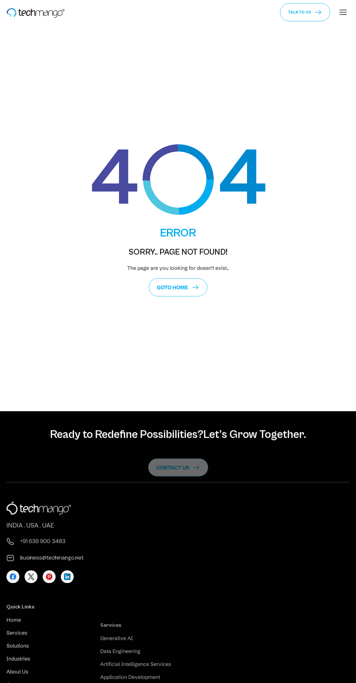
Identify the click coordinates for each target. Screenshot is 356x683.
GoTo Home (172, 287)
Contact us (172, 474)
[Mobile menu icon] (343, 12)
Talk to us (299, 12)
